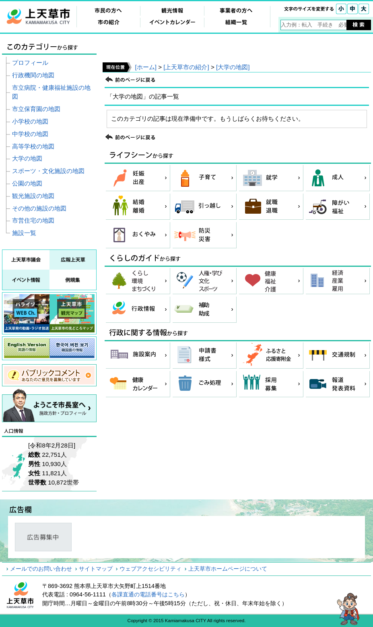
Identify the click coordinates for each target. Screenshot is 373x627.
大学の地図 (27, 158)
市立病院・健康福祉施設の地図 (51, 92)
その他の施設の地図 (39, 208)
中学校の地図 (30, 133)
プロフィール (30, 62)
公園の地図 (27, 183)
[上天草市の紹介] (186, 67)
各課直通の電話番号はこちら (148, 594)
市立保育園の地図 (36, 108)
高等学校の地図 (33, 146)
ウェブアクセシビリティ (150, 568)
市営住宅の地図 (33, 220)
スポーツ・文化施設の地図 (48, 170)
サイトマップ (96, 568)
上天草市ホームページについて (227, 568)
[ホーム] (145, 67)
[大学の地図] (232, 67)
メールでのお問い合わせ (41, 568)
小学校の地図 (30, 121)
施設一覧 (24, 232)
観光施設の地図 (33, 195)
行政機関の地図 (33, 75)
